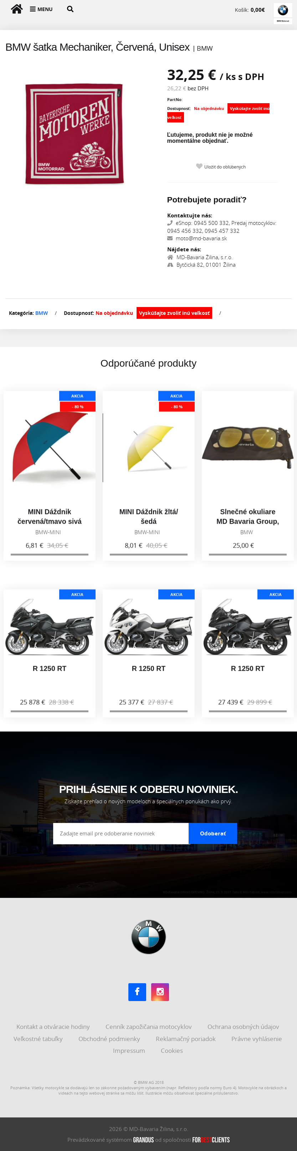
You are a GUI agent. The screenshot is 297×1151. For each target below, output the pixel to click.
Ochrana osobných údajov (244, 1026)
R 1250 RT (49, 674)
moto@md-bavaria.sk (197, 238)
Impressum (130, 1050)
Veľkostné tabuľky (39, 1039)
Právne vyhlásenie (257, 1039)
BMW (41, 313)
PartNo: (175, 99)
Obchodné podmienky (110, 1039)
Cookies (172, 1050)
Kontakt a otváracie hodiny (53, 1026)
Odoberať (213, 833)
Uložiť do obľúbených (225, 167)
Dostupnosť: (179, 108)
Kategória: (21, 313)
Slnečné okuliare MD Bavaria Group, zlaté (247, 527)
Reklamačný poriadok (186, 1039)
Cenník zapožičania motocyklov (149, 1026)
